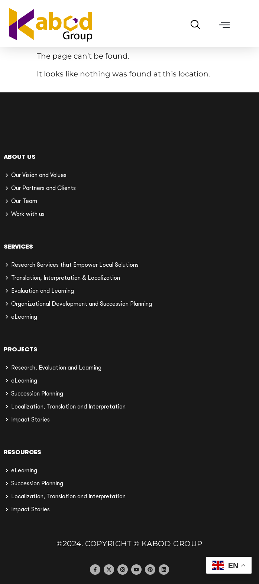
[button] (224, 25)
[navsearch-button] (197, 25)
